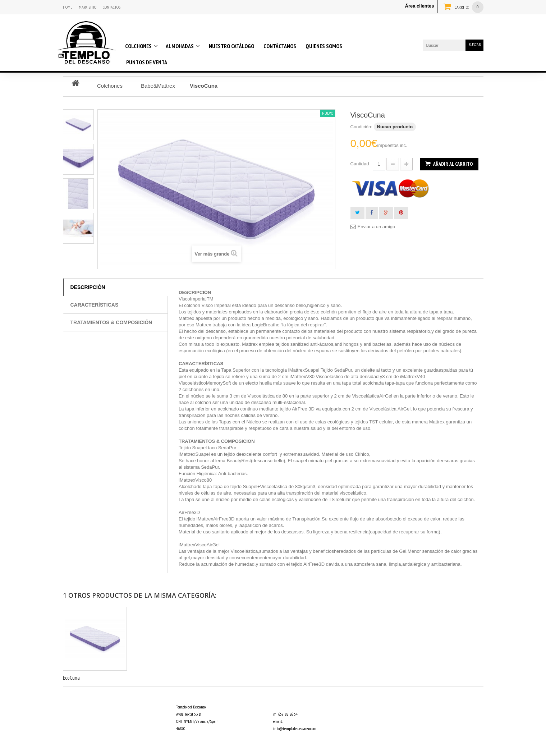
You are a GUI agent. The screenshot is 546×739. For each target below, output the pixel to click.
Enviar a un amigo (376, 226)
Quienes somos (324, 46)
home (67, 7)
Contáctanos (279, 46)
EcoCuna (71, 677)
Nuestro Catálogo (231, 46)
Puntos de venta (146, 62)
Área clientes (419, 6)
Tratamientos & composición (111, 322)
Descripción (87, 287)
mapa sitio (87, 7)
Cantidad (359, 163)
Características (94, 305)
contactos (111, 7)
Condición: (361, 126)
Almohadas (180, 46)
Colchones (138, 46)
